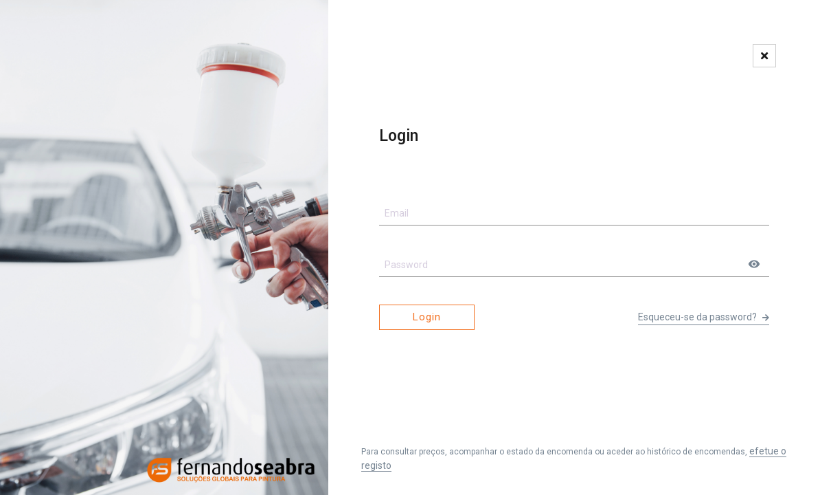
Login (427, 317)
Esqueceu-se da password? (703, 316)
